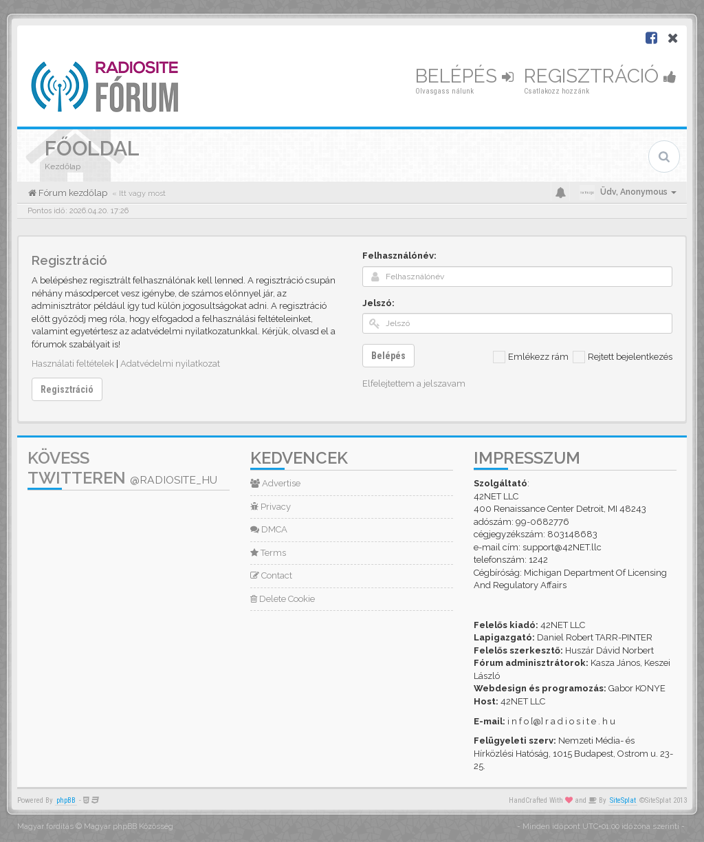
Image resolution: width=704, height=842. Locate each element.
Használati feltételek (73, 363)
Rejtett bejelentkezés (622, 357)
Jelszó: (378, 303)
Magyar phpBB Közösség (128, 826)
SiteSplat (623, 800)
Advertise (275, 483)
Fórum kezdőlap (71, 193)
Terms (268, 553)
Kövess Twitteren (122, 468)
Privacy (270, 506)
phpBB (66, 800)
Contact (271, 575)
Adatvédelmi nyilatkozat (170, 363)
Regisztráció (600, 76)
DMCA (268, 529)
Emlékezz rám (531, 357)
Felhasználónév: (399, 255)
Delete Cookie (282, 599)
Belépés (464, 76)
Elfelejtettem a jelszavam (413, 383)
